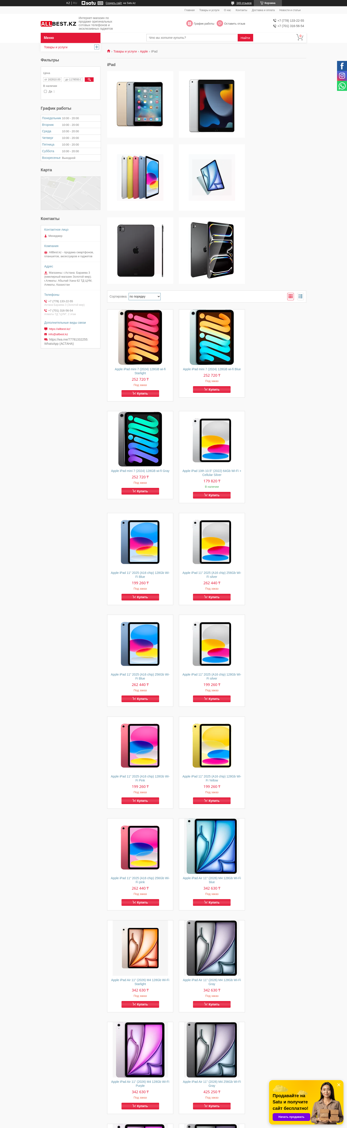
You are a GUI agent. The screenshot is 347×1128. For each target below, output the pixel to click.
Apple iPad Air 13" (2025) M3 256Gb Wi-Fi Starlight (275, 1013)
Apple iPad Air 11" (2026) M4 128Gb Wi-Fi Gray (207, 706)
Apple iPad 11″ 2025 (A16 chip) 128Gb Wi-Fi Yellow (138, 604)
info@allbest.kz (58, 334)
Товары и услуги (209, 10)
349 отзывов (244, 3)
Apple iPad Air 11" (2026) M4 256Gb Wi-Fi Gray (138, 808)
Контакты (241, 10)
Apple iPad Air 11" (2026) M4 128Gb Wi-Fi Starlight (138, 706)
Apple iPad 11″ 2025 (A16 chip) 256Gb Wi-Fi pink (206, 604)
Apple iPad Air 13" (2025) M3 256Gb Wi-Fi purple (138, 1013)
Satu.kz (192, 1119)
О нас (227, 10)
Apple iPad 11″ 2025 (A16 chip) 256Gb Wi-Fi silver (275, 400)
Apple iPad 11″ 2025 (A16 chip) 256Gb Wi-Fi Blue (138, 502)
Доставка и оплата (263, 10)
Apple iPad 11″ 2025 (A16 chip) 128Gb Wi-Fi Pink (275, 502)
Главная (190, 10)
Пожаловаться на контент (218, 1123)
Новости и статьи (290, 10)
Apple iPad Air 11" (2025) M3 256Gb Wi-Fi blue (275, 911)
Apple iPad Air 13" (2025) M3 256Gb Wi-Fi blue (207, 1013)
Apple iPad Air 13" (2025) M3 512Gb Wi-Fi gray (275, 808)
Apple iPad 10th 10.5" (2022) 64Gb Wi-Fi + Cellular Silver (138, 400)
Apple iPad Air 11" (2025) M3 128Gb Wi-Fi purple (207, 911)
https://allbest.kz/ (59, 329)
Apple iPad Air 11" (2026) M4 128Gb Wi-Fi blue (275, 604)
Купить (140, 320)
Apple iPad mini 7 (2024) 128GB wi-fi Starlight (138, 298)
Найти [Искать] (245, 38)
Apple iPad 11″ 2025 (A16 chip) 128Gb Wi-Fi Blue (206, 400)
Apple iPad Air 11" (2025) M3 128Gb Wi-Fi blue (138, 911)
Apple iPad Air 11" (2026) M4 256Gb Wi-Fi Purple (207, 808)
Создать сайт (114, 3)
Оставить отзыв (234, 23)
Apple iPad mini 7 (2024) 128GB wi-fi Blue (206, 298)
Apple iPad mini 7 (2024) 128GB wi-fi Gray (274, 298)
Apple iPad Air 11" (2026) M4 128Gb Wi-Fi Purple (275, 706)
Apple (144, 51)
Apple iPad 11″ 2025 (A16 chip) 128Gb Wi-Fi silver (206, 502)
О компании (187, 1101)
